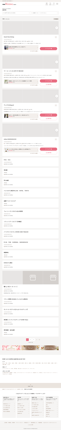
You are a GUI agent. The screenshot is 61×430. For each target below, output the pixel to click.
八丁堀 (9, 364)
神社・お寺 (19, 368)
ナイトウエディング (29, 372)
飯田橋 (30, 363)
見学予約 (48, 84)
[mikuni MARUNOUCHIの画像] (30, 130)
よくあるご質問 (30, 424)
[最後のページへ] (39, 339)
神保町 (49, 363)
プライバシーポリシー (19, 422)
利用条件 (13, 422)
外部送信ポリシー (27, 422)
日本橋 (9, 363)
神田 (6, 363)
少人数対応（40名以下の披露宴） (7, 372)
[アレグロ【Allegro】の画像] (30, 96)
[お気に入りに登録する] (56, 37)
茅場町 (16, 363)
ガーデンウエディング (20, 372)
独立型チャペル (35, 372)
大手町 (33, 363)
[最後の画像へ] (56, 27)
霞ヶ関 (45, 363)
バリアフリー (55, 372)
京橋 (42, 363)
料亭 (12, 368)
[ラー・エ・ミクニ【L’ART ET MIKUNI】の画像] (30, 62)
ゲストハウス (32, 368)
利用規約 (9, 422)
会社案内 (5, 422)
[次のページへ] (36, 339)
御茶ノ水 (26, 363)
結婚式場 (18, 389)
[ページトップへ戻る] (30, 385)
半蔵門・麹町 (4, 364)
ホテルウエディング (26, 368)
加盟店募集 (40, 422)
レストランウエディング (6, 368)
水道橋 (52, 363)
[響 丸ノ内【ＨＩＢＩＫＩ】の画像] (30, 277)
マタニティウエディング (47, 372)
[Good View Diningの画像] (30, 28)
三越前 (13, 363)
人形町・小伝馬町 (21, 363)
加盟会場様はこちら (34, 422)
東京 (22, 389)
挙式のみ (40, 372)
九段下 (55, 363)
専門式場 (15, 368)
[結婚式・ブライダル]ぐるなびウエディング (9, 389)
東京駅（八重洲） (38, 363)
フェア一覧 (48, 48)
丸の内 (3, 363)
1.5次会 (15, 372)
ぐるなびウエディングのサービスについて (50, 422)
